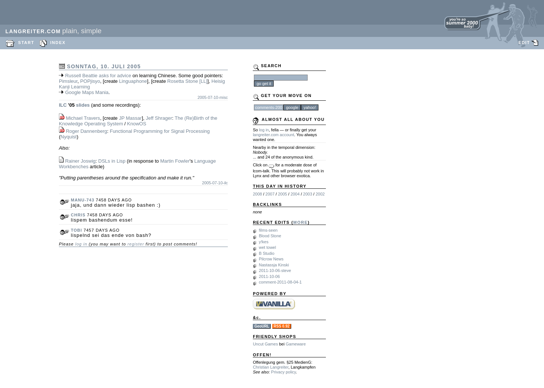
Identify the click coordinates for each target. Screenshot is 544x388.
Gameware (296, 344)
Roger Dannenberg (86, 131)
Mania (102, 92)
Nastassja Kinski (274, 265)
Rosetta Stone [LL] (187, 81)
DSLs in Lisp (112, 161)
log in (81, 244)
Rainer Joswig (80, 161)
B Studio (266, 253)
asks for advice (115, 75)
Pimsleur (68, 81)
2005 (282, 194)
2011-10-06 (269, 276)
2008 (257, 194)
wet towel (267, 247)
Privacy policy (283, 372)
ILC (63, 105)
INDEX (58, 42)
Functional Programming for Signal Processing (160, 131)
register (136, 244)
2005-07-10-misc (213, 97)
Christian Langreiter (270, 367)
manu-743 (82, 200)
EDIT (524, 42)
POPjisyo (90, 81)
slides (83, 105)
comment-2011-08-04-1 (280, 282)
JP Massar (130, 118)
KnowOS (136, 123)
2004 (294, 194)
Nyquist (68, 137)
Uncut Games (265, 344)
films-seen (268, 230)
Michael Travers (83, 118)
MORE (300, 222)
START (26, 42)
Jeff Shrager (159, 118)
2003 (307, 194)
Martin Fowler (175, 161)
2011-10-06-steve (275, 270)
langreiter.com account (273, 134)
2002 (319, 194)
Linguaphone (133, 81)
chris (78, 215)
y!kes (263, 242)
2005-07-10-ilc (215, 183)
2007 (269, 194)
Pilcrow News (271, 259)
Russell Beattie (81, 75)
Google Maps (79, 92)
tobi (76, 230)
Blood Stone (270, 236)
